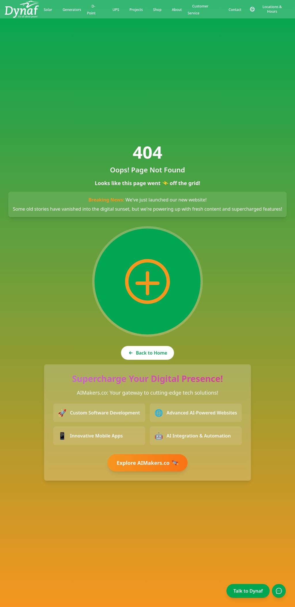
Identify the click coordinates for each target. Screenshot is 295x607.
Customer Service (198, 10)
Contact (235, 9)
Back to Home (147, 353)
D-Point (91, 10)
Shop (157, 9)
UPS (116, 9)
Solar (48, 9)
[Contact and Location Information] (268, 9)
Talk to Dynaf (248, 591)
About (177, 9)
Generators (72, 9)
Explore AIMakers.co (148, 463)
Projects (136, 9)
